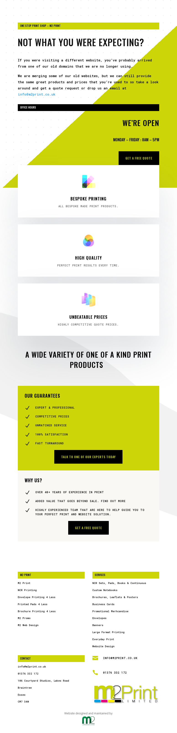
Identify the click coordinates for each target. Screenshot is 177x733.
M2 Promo (24, 618)
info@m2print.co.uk (36, 94)
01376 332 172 (28, 673)
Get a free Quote (138, 158)
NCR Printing (27, 590)
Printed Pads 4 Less (32, 604)
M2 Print (24, 583)
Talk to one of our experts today (88, 456)
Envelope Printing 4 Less (36, 597)
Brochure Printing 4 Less (37, 611)
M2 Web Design (28, 625)
